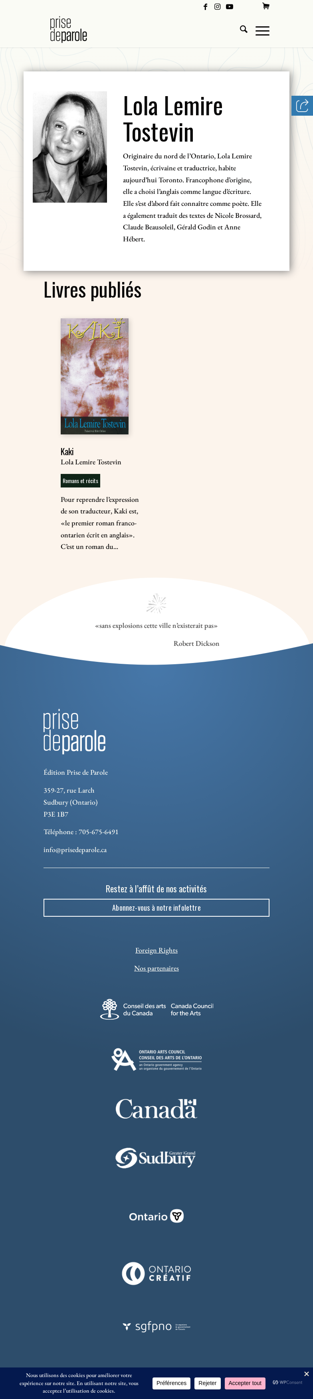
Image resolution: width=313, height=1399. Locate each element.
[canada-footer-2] (156, 1109)
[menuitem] (265, 6)
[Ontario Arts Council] (156, 1060)
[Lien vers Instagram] (217, 6)
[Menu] (258, 29)
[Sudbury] (156, 1158)
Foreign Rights (156, 950)
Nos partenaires (156, 968)
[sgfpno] (156, 1326)
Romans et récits (80, 480)
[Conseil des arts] (156, 1009)
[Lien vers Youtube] (230, 6)
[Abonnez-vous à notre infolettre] (156, 908)
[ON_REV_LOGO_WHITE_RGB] (156, 1215)
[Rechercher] (240, 29)
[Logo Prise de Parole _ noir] (78, 29)
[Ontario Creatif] (156, 1273)
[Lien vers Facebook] (205, 6)
